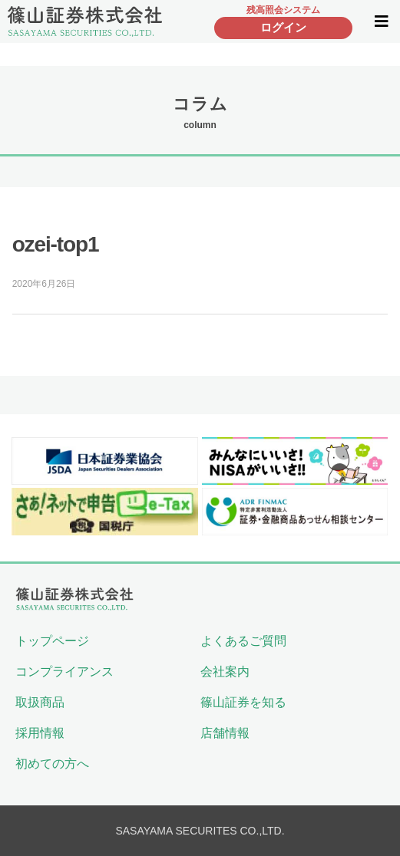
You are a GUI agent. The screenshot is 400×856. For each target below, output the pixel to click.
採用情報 (39, 732)
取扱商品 (39, 702)
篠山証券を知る (243, 702)
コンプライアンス (64, 671)
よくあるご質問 (243, 640)
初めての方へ (52, 763)
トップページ (52, 640)
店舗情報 (225, 732)
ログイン (283, 27)
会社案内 (225, 671)
